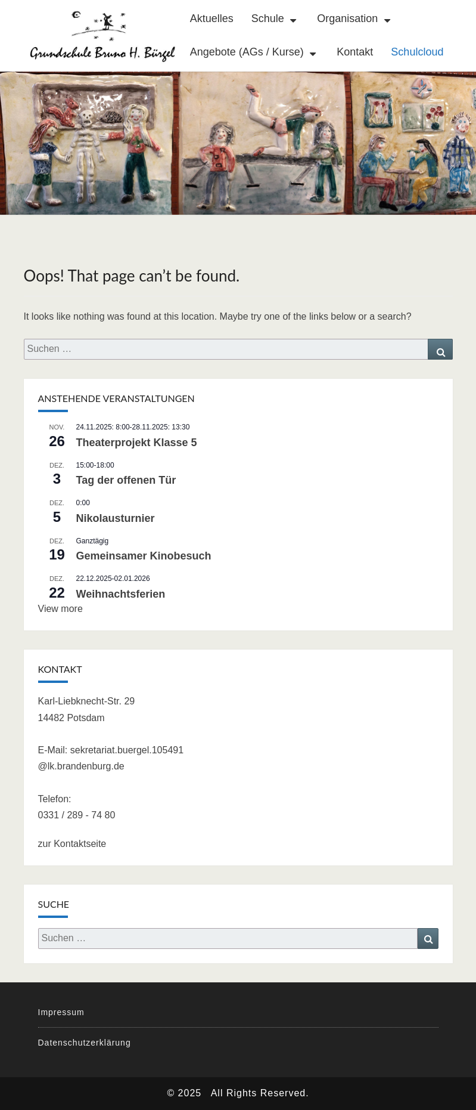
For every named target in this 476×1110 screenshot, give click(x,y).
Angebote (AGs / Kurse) (247, 52)
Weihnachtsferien (121, 594)
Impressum (61, 1012)
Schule (267, 18)
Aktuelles (212, 18)
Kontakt (355, 52)
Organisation (347, 18)
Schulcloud (417, 52)
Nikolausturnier (115, 518)
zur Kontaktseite (72, 844)
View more (60, 609)
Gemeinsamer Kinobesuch (143, 556)
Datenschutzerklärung (84, 1042)
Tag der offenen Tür (126, 480)
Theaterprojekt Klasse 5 (136, 443)
